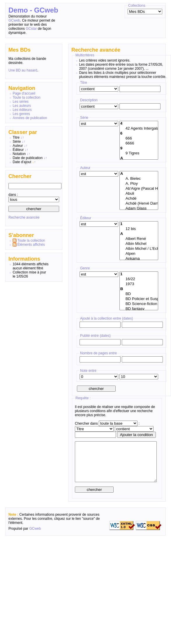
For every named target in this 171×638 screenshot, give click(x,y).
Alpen (139, 253)
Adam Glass (139, 208)
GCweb (14, 20)
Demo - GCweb (33, 10)
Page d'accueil (24, 93)
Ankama (139, 258)
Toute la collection (26, 97)
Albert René (139, 238)
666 (139, 138)
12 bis (139, 228)
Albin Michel (139, 243)
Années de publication (30, 118)
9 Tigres (139, 153)
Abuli (139, 193)
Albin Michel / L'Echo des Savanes (139, 248)
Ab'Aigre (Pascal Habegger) (139, 188)
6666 (139, 143)
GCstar (31, 29)
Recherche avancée (24, 217)
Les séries (21, 102)
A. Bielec (139, 178)
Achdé (139, 198)
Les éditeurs (22, 110)
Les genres (21, 114)
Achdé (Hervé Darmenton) (139, 203)
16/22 (139, 279)
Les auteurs (22, 106)
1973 (139, 284)
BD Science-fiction (139, 303)
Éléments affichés (31, 245)
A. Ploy (139, 183)
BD (139, 294)
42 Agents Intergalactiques (139, 128)
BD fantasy (139, 308)
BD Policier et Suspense (139, 299)
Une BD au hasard (22, 70)
